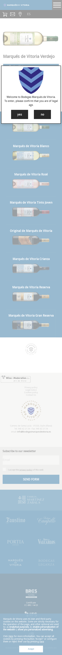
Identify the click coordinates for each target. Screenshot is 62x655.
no (42, 114)
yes (19, 114)
